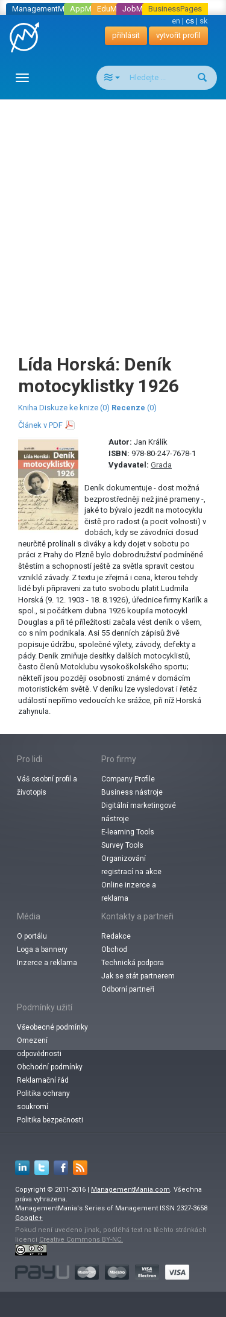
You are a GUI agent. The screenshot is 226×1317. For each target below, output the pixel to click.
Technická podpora (132, 963)
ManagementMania (45, 8)
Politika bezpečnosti (50, 1120)
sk (203, 20)
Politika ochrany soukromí (43, 1100)
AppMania (88, 8)
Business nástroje (132, 792)
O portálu (32, 936)
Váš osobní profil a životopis (47, 785)
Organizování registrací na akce (131, 865)
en (176, 20)
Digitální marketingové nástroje (138, 812)
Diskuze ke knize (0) (74, 407)
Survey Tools (122, 845)
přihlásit (126, 35)
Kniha (27, 407)
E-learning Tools (127, 832)
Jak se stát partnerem (138, 976)
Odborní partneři (127, 989)
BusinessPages (175, 8)
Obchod (114, 949)
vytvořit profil (178, 35)
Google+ (29, 1218)
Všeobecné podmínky (52, 1027)
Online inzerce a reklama (128, 892)
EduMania (114, 8)
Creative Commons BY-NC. (81, 1239)
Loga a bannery (42, 949)
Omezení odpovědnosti (39, 1047)
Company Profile (128, 779)
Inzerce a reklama (47, 963)
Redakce (116, 936)
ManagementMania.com (130, 1189)
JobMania (139, 8)
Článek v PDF (40, 425)
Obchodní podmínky (50, 1067)
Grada (161, 464)
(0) (134, 407)
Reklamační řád (43, 1080)
